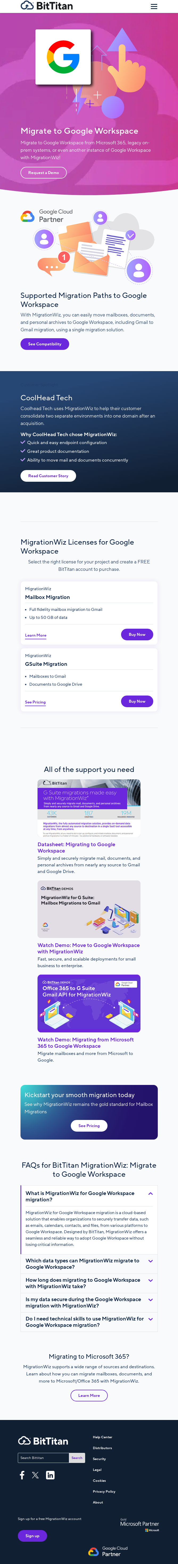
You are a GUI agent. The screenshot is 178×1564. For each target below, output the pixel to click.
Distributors (102, 1448)
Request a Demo (43, 173)
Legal (97, 1470)
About (98, 1502)
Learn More (35, 635)
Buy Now (137, 634)
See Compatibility (44, 344)
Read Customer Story (48, 476)
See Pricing (35, 702)
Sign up (32, 1536)
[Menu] (154, 6)
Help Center (102, 1437)
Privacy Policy (104, 1491)
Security (99, 1459)
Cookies (99, 1481)
